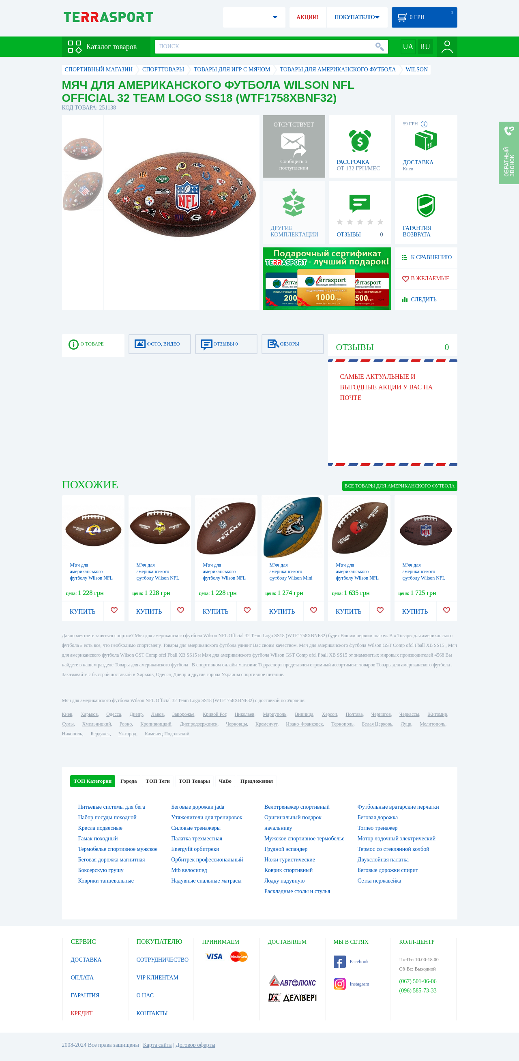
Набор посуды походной (107, 817)
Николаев (244, 714)
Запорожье (183, 714)
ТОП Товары (194, 781)
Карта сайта (157, 1045)
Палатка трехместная (196, 838)
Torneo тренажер (378, 828)
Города (128, 781)
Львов (157, 714)
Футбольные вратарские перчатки (398, 807)
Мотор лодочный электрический (397, 838)
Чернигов (381, 714)
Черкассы (409, 714)
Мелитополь (432, 724)
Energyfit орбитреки (195, 849)
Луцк (406, 724)
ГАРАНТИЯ (85, 995)
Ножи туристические (289, 860)
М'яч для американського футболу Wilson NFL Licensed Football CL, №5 (358, 578)
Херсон (329, 714)
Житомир (437, 714)
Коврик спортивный (288, 870)
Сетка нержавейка (379, 881)
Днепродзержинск (199, 724)
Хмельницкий (96, 724)
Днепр (136, 714)
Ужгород (127, 734)
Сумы (68, 724)
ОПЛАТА (82, 978)
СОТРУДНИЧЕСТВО (163, 960)
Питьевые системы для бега (111, 807)
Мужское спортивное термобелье (304, 838)
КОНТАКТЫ (152, 1013)
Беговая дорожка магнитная (111, 860)
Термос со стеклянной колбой (393, 849)
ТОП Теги (157, 781)
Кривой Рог (214, 714)
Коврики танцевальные (106, 881)
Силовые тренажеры (196, 828)
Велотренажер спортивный (297, 807)
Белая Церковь (377, 724)
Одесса (113, 714)
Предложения (256, 781)
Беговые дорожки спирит (388, 870)
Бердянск (100, 734)
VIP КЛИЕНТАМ (158, 978)
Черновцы (236, 724)
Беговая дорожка (378, 817)
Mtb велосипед (189, 870)
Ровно (126, 724)
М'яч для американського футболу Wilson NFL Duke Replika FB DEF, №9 (425, 578)
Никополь (72, 734)
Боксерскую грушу (101, 870)
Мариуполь (274, 714)
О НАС (145, 995)
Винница (304, 714)
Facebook (351, 962)
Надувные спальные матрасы (206, 881)
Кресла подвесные (100, 828)
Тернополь (342, 724)
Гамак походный (98, 838)
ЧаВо (225, 781)
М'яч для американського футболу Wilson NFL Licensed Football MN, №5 (159, 578)
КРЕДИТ (82, 1013)
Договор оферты (195, 1045)
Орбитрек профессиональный (207, 860)
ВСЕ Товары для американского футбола (400, 486)
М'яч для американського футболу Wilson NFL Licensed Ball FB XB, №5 (92, 578)
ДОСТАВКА (86, 960)
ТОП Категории (93, 781)
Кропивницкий (155, 724)
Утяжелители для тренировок (206, 817)
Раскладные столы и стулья (297, 891)
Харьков (89, 714)
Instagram (351, 984)
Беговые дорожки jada (197, 807)
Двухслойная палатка (383, 860)
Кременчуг (266, 724)
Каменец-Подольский (167, 734)
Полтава (354, 714)
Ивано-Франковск (304, 724)
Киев (67, 714)
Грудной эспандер (286, 849)
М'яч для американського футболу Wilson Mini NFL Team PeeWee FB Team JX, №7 (292, 578)
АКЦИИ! (307, 17)
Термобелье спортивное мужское (118, 849)
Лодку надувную (284, 881)
